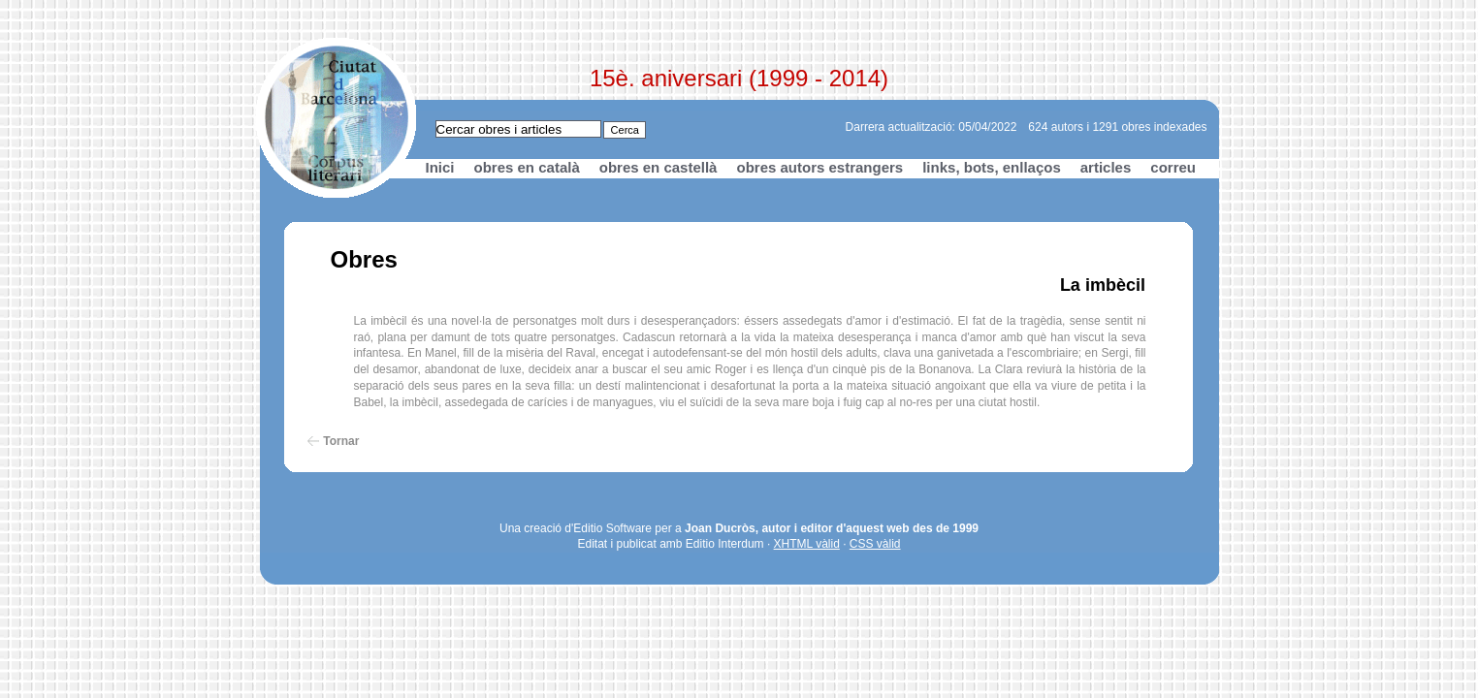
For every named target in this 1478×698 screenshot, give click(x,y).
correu (1173, 167)
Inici (440, 167)
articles (1106, 167)
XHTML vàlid (807, 544)
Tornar (341, 441)
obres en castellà (658, 167)
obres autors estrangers (819, 167)
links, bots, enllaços (991, 167)
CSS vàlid (875, 544)
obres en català (527, 167)
